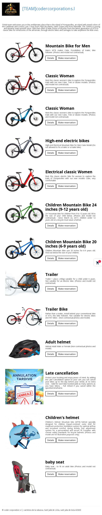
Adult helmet (58, 342)
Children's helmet (62, 417)
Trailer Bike (56, 309)
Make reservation (67, 58)
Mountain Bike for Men (67, 46)
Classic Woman (59, 75)
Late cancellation (61, 373)
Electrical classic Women (68, 171)
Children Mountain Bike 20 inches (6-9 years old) (71, 244)
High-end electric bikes (67, 140)
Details (50, 58)
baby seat (54, 462)
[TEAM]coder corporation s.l (48, 9)
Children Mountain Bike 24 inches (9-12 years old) (71, 207)
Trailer (51, 274)
